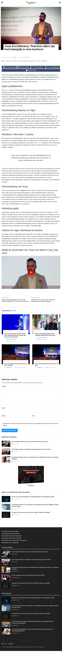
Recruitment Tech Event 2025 (10, 535)
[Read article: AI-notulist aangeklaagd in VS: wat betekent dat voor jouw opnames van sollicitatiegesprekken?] (6, 635)
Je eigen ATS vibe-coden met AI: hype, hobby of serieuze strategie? (31, 516)
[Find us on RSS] (12, 648)
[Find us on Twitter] (6, 648)
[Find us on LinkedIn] (2, 648)
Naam (4, 412)
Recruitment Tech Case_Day (27, 61)
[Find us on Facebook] (4, 648)
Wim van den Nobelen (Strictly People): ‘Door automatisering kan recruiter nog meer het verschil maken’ (15, 339)
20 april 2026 (15, 637)
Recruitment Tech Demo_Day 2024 (11, 542)
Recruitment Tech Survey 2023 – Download (14, 544)
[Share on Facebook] (23, 67)
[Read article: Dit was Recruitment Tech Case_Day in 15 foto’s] (46, 358)
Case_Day (13, 57)
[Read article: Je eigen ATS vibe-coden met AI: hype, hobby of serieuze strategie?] (6, 519)
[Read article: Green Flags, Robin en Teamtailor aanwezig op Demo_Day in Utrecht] (6, 456)
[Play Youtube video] (31, 273)
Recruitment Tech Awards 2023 (10, 537)
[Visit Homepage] (31, 2)
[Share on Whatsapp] (53, 67)
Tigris (38, 61)
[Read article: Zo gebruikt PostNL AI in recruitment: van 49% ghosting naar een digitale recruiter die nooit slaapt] (6, 511)
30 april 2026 (15, 575)
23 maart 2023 (11, 345)
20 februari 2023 (42, 343)
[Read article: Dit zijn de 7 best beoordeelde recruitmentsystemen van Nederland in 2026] (6, 503)
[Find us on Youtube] (10, 648)
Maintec (15, 61)
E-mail (4, 420)
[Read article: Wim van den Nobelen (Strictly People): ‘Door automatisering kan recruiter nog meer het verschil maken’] (16, 328)
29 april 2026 (15, 518)
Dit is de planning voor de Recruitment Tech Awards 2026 (28, 579)
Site (33, 419)
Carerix (39, 144)
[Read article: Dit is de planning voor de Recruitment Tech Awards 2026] (6, 581)
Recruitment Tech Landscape (10, 546)
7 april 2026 (15, 512)
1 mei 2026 (14, 565)
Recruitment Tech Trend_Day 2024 (11, 540)
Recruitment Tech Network (15, 651)
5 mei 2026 (14, 557)
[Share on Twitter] (38, 67)
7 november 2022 (21, 371)
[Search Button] (60, 2)
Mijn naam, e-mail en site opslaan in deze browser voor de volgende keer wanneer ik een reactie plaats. (30, 428)
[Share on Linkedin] (9, 67)
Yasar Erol (44, 61)
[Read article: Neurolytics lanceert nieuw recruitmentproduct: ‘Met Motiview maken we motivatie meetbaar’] (6, 463)
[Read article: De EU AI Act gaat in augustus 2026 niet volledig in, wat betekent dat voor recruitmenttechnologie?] (6, 628)
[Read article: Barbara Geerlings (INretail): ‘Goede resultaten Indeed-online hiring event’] (46, 328)
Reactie (4, 390)
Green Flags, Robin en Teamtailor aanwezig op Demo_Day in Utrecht (31, 453)
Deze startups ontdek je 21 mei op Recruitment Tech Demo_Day (30, 445)
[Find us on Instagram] (8, 648)
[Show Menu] (2, 2)
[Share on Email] (31, 71)
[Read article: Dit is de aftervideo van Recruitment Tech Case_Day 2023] (16, 358)
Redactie (9, 371)
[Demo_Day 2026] (31, 480)
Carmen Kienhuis (11, 343)
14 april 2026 (15, 503)
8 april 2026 (15, 629)
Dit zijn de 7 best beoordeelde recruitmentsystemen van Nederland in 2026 (33, 500)
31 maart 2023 (5, 57)
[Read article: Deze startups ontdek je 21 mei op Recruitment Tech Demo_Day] (6, 448)
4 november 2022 (51, 371)
